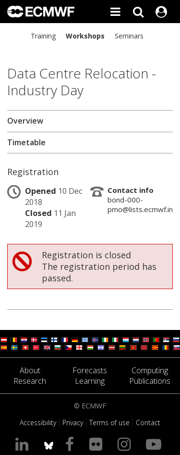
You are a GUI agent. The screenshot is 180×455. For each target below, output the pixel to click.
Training (43, 35)
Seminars (129, 35)
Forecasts (89, 370)
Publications (149, 381)
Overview (25, 120)
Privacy (72, 422)
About (30, 370)
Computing (150, 370)
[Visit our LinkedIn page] (23, 443)
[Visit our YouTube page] (155, 443)
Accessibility (38, 422)
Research (29, 381)
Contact (148, 422)
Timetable (26, 142)
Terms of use (109, 422)
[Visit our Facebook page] (71, 443)
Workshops (85, 35)
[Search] (138, 11)
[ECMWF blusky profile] (49, 443)
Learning (90, 381)
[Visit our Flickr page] (97, 443)
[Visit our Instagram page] (126, 443)
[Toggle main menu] (115, 11)
